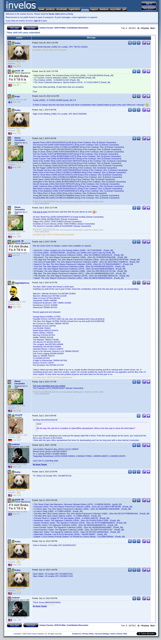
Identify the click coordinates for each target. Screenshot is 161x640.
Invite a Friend (116, 634)
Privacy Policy (88, 634)
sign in (37, 21)
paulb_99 (19, 70)
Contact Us (76, 634)
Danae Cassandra (19, 139)
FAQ (125, 634)
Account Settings (102, 634)
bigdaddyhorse (22, 283)
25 (138, 28)
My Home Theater (40, 464)
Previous (144, 28)
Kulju (17, 96)
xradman (15, 444)
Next (152, 28)
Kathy (17, 43)
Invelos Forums (46, 28)
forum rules (54, 14)
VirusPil (18, 415)
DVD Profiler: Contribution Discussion (71, 28)
